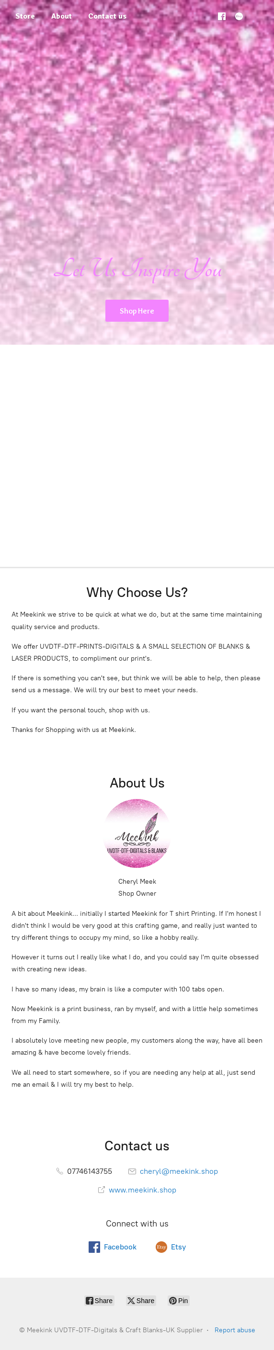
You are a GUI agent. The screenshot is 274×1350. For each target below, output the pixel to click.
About (61, 16)
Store (25, 16)
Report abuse (235, 1330)
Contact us (107, 16)
